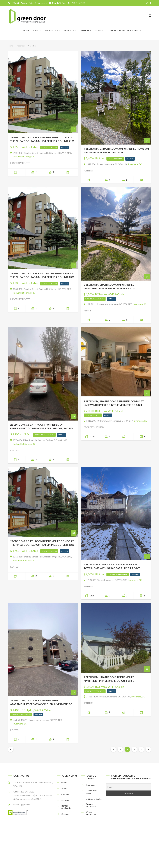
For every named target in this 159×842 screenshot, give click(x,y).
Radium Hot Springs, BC (24, 156)
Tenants (69, 30)
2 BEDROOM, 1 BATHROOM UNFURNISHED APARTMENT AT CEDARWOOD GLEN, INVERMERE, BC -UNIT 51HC (41, 702)
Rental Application (66, 807)
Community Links (91, 791)
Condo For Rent (49, 147)
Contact (100, 30)
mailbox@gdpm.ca (21, 804)
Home (26, 30)
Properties (51, 30)
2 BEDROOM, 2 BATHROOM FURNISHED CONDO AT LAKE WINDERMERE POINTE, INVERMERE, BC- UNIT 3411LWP (114, 403)
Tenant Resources (91, 805)
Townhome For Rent (44, 435)
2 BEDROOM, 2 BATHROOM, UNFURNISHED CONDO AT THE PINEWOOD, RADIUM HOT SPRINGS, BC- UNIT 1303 (42, 275)
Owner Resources (91, 813)
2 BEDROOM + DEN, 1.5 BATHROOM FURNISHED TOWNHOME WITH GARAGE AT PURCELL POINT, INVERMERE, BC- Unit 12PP (112, 566)
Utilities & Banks (94, 799)
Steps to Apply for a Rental (126, 30)
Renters (65, 800)
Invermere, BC (135, 164)
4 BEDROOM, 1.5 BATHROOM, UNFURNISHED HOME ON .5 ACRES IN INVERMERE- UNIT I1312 (116, 150)
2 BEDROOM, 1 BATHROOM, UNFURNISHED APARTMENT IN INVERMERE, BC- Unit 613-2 (109, 679)
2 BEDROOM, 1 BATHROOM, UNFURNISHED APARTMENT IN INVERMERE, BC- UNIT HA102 (109, 286)
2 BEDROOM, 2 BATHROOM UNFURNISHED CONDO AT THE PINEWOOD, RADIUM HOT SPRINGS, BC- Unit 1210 (42, 543)
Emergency (91, 785)
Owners (84, 30)
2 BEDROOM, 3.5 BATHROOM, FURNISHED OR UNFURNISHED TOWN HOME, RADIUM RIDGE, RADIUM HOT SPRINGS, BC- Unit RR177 (41, 426)
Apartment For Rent (94, 299)
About (37, 30)
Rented (64, 147)
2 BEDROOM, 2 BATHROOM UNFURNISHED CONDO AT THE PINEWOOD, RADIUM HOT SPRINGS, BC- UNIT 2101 (42, 139)
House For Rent (115, 159)
